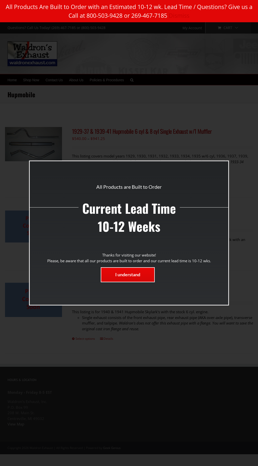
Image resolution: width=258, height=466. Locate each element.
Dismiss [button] (179, 16)
